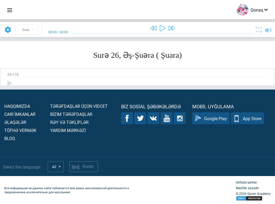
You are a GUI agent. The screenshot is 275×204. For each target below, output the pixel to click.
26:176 (13, 74)
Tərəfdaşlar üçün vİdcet (79, 106)
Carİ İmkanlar (19, 114)
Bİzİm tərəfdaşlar (71, 114)
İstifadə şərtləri (246, 182)
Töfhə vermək (20, 130)
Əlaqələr (15, 122)
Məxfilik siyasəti (247, 188)
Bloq (9, 138)
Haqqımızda (17, 106)
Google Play (211, 118)
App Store (247, 118)
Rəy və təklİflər (69, 122)
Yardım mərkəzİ (68, 130)
